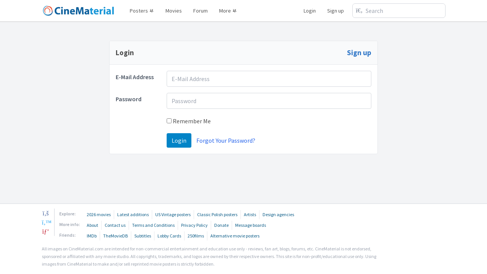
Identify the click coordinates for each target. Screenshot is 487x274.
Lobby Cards (169, 236)
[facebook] (45, 213)
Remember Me (189, 121)
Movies (174, 10)
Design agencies (278, 214)
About (92, 225)
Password (129, 99)
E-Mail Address (135, 77)
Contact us (115, 225)
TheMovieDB (115, 236)
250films (196, 236)
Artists (250, 214)
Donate (221, 225)
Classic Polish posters (217, 214)
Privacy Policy (194, 225)
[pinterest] (45, 231)
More (228, 10)
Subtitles (142, 236)
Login (310, 10)
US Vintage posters (173, 214)
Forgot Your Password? (225, 140)
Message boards (250, 225)
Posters (142, 10)
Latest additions (133, 214)
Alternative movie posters (234, 236)
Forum (200, 10)
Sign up (335, 10)
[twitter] (45, 222)
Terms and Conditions (153, 225)
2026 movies (99, 214)
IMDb (92, 236)
